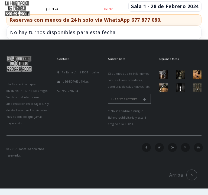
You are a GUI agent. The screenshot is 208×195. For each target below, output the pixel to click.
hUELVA (52, 9)
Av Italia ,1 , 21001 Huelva (78, 72)
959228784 (67, 91)
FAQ (169, 9)
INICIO (108, 9)
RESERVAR (153, 9)
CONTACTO (112, 27)
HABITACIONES (130, 9)
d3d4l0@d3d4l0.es (73, 81)
